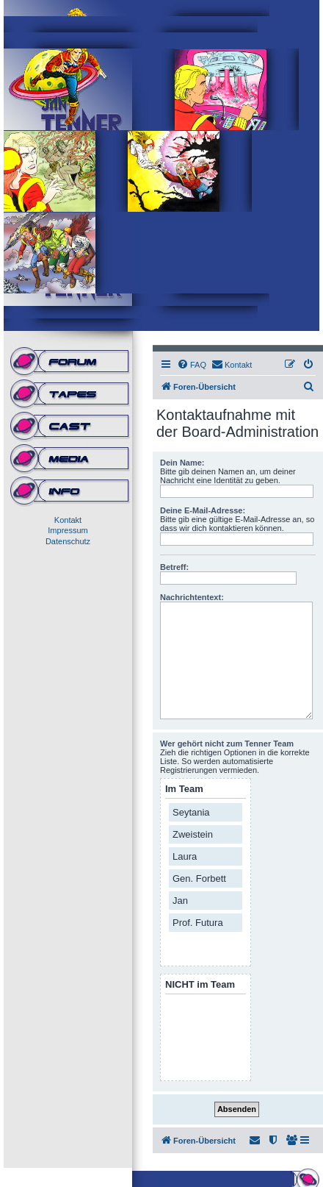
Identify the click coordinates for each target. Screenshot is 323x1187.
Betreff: (174, 567)
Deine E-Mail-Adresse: (202, 510)
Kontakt (67, 520)
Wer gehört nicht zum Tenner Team (227, 743)
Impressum (67, 530)
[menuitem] (191, 365)
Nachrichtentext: (192, 597)
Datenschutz (68, 541)
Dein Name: (182, 462)
